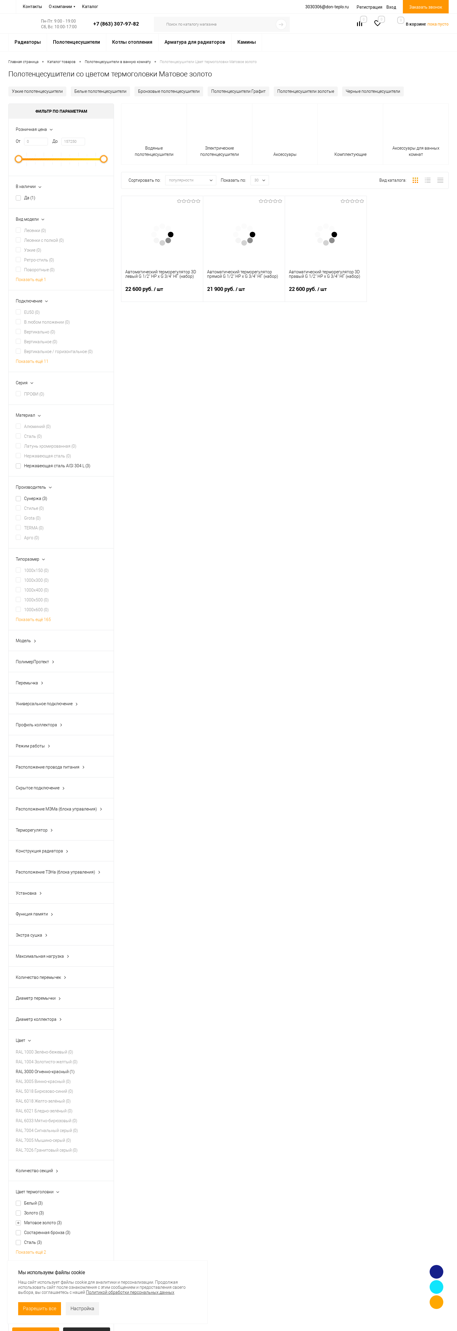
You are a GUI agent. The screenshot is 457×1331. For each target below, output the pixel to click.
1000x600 (36, 609)
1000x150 (36, 570)
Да (29, 197)
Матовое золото (43, 1222)
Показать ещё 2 (31, 1252)
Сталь (33, 436)
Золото (34, 1213)
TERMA (34, 528)
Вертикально (39, 332)
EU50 (32, 312)
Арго (31, 537)
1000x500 (36, 600)
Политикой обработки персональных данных (130, 1292)
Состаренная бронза (47, 1232)
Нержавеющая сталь (47, 456)
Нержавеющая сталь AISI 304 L (57, 465)
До (55, 141)
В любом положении (47, 322)
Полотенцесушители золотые (305, 91)
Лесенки (35, 230)
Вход (391, 7)
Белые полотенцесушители (100, 91)
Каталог (90, 6)
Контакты (32, 6)
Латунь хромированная (50, 446)
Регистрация (369, 7)
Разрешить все (39, 1308)
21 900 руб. (244, 292)
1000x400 (36, 590)
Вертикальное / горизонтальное (58, 351)
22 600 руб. (162, 292)
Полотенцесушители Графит (238, 91)
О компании (60, 6)
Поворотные (39, 269)
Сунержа (35, 498)
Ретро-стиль (39, 260)
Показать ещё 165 (33, 619)
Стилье (34, 508)
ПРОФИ (34, 394)
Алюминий (37, 426)
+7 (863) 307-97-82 (116, 24)
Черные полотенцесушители (373, 91)
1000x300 (36, 580)
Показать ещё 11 (32, 361)
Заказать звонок (425, 7)
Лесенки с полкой (44, 240)
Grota (32, 518)
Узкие (32, 250)
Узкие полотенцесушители (37, 91)
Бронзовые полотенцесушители (169, 91)
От (18, 141)
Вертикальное (40, 341)
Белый (33, 1203)
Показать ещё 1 (31, 279)
